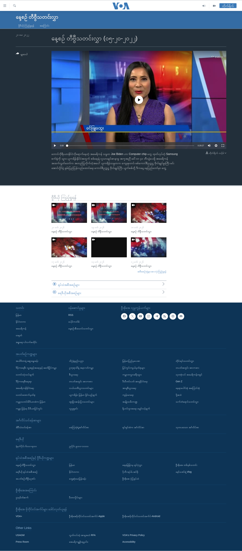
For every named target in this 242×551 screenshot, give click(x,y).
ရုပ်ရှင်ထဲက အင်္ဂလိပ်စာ (133, 427)
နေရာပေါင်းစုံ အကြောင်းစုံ (188, 388)
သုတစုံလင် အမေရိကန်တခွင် (189, 374)
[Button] (22, 54)
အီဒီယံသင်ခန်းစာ (23, 427)
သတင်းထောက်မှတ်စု (25, 395)
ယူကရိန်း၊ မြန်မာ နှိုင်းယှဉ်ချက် (83, 395)
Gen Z (179, 381)
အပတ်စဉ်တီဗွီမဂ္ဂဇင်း (25, 478)
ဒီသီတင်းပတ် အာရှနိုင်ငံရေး (135, 381)
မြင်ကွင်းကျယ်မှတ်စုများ (133, 367)
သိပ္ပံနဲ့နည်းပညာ (76, 361)
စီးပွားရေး (73, 374)
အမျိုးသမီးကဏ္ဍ (129, 401)
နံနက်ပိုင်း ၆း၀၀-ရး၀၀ (26, 446)
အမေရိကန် (21, 328)
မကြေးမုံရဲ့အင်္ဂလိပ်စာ (79, 427)
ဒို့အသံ (179, 395)
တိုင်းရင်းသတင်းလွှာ (185, 361)
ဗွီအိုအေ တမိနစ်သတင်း (186, 465)
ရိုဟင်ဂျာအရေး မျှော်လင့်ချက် (136, 408)
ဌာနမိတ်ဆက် (22, 497)
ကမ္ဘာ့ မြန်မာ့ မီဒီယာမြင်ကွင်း (29, 408)
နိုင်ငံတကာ (21, 321)
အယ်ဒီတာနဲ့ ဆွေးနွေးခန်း (27, 361)
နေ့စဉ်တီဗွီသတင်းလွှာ (26, 465)
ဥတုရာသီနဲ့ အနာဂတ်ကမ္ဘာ (81, 367)
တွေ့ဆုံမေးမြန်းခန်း (77, 478)
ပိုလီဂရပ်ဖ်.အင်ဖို (130, 471)
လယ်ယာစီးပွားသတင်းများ (81, 388)
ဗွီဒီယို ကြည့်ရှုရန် (26, 25)
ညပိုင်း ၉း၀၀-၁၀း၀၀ (79, 446)
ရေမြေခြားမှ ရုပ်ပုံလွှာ (132, 465)
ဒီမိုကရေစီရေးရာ (24, 381)
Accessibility (128, 542)
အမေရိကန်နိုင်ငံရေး (25, 388)
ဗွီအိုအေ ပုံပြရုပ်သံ (130, 478)
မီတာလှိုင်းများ (75, 497)
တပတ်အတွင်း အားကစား (80, 381)
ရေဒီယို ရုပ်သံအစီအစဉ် (27, 471)
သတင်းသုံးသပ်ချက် (25, 374)
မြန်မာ (19, 315)
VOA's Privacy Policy (133, 535)
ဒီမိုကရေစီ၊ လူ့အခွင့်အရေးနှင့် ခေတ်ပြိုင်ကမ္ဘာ (36, 367)
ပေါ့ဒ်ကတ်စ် (74, 321)
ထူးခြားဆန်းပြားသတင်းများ (81, 401)
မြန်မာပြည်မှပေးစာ (131, 361)
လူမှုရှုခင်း (73, 408)
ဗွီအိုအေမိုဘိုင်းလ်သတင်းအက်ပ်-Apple (87, 516)
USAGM (20, 535)
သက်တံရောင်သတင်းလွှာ (187, 401)
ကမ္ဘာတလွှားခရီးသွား (132, 374)
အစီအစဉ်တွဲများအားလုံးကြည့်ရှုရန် (151, 271)
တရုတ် (19, 335)
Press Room (22, 542)
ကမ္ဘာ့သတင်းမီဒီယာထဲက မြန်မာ (30, 401)
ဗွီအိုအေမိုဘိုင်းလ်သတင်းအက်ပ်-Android (141, 516)
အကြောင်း (44, 25)
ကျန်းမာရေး (128, 395)
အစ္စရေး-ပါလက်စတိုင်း (26, 342)
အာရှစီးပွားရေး (129, 388)
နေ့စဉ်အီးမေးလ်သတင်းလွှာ (80, 328)
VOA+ (19, 516)
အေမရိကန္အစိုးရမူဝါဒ (78, 542)
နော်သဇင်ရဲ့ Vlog (184, 471)
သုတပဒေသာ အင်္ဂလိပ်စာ (187, 427)
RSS (70, 315)
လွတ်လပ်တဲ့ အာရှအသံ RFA (82, 535)
